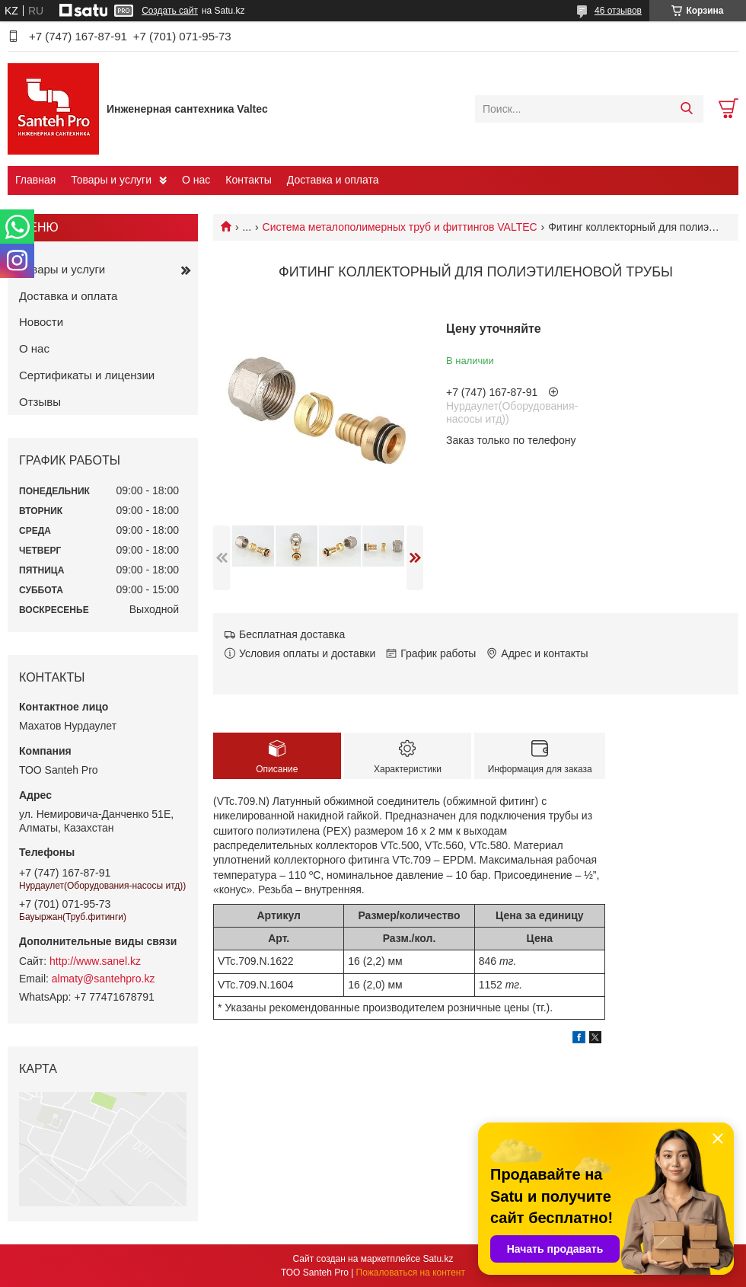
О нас (196, 180)
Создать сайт (170, 10)
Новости (41, 321)
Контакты (248, 180)
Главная (35, 180)
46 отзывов (618, 10)
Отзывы (40, 401)
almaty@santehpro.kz (103, 978)
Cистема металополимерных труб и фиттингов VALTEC (400, 227)
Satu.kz (437, 1258)
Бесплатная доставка (292, 634)
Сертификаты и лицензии (87, 375)
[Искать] (686, 109)
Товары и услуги (111, 180)
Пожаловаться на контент (410, 1272)
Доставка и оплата (333, 180)
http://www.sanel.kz (95, 961)
